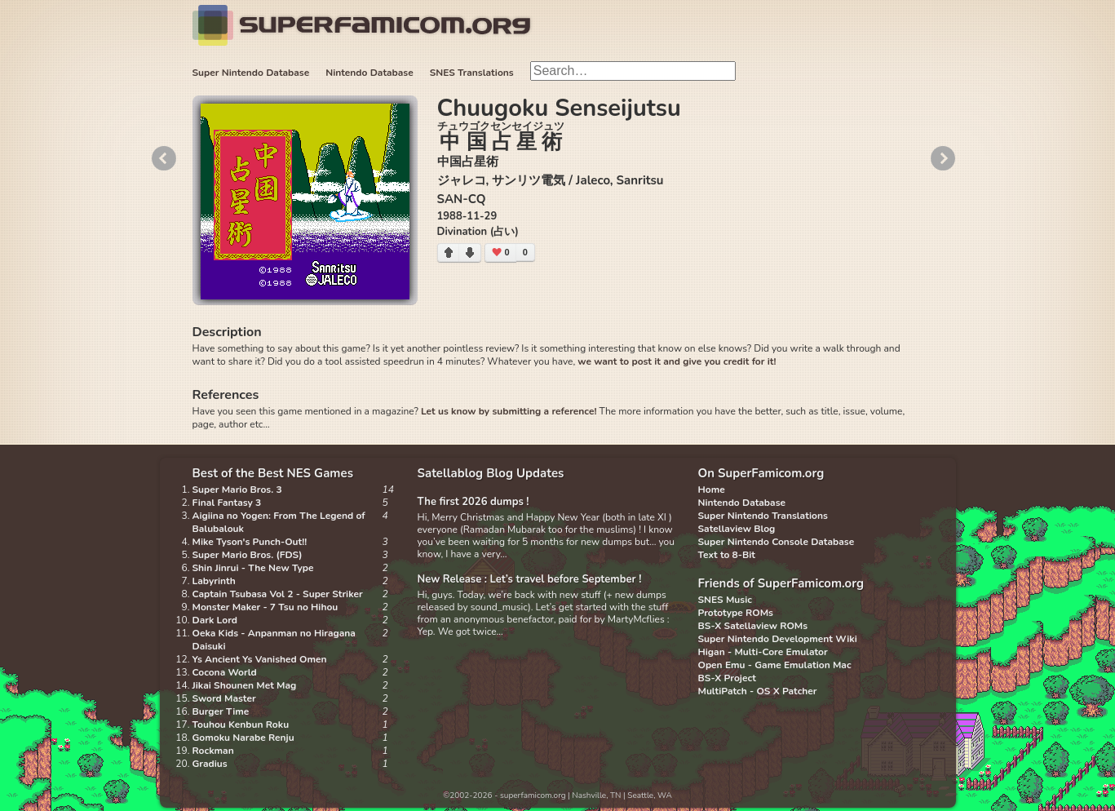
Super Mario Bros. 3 (237, 489)
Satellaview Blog (737, 528)
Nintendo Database (369, 72)
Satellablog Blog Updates (491, 473)
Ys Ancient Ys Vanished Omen (259, 659)
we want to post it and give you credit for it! (676, 361)
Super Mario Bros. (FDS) (247, 554)
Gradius (210, 763)
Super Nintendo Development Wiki (777, 638)
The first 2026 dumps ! (473, 501)
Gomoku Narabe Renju (243, 737)
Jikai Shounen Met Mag (244, 685)
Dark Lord (215, 620)
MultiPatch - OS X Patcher (757, 691)
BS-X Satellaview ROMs (753, 625)
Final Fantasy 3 (227, 502)
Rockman (213, 750)
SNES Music (725, 599)
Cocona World (224, 672)
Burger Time (221, 711)
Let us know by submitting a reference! (508, 411)
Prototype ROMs (735, 612)
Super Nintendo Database (251, 72)
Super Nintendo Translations (763, 515)
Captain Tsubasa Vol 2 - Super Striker (277, 593)
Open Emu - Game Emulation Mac (775, 664)
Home (711, 489)
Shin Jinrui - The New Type (253, 567)
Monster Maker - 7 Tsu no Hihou (265, 607)
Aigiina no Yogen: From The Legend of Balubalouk (278, 522)
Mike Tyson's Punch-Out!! (250, 541)
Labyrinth (214, 580)
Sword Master (224, 698)
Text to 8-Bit (726, 554)
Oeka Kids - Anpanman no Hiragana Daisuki (274, 640)
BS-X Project (727, 678)
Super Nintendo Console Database (776, 541)
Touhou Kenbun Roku (241, 724)
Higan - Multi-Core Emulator (763, 651)
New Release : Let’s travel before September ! (530, 579)
